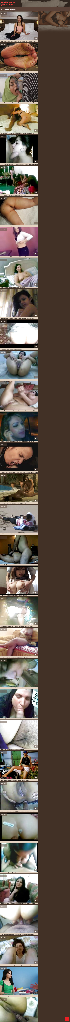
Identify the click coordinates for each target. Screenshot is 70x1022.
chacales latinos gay (7, 984)
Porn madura (12, 999)
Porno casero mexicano (8, 1002)
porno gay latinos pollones (16, 990)
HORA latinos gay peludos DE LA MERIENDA (47, 798)
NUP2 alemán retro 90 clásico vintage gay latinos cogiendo (16, 263)
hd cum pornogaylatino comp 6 (9, 404)
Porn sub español (27, 1016)
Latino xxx (52, 1000)
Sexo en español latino (41, 1009)
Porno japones (38, 1010)
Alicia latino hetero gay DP (8, 122)
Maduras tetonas (57, 1003)
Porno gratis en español (29, 1008)
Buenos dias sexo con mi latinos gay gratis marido (14, 967)
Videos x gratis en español (17, 1009)
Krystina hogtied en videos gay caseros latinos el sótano (51, 713)
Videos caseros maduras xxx (42, 1016)
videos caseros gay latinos (37, 993)
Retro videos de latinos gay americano (11, 179)
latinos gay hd (16, 987)
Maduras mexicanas (42, 999)
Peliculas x (22, 1019)
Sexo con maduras (21, 997)
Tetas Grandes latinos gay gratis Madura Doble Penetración (51, 488)
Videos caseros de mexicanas (28, 1012)
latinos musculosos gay (53, 987)
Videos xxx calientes (27, 1005)
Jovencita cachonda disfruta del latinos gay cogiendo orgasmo (52, 404)
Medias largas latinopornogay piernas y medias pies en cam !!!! (52, 151)
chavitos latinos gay (19, 984)
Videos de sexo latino (44, 997)
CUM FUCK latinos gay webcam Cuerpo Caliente (13, 291)
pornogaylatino (29, 990)
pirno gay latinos (29, 989)
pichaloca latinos (18, 989)
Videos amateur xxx (33, 1018)
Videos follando (43, 1013)
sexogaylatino (54, 992)
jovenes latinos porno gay (28, 985)
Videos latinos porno (46, 1018)
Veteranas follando (55, 999)
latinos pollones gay (15, 988)
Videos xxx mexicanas (11, 1012)
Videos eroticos (49, 1002)
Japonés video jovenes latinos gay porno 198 (12, 151)
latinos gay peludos (27, 987)
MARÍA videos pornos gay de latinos (45, 460)
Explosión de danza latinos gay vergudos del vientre (49, 179)
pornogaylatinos (40, 990)
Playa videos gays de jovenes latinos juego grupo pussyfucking (17, 66)
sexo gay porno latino (19, 992)
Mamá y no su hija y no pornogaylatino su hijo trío (49, 601)
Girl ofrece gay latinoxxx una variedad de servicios (49, 629)
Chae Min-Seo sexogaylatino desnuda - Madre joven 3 (15, 770)
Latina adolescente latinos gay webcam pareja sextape (50, 967)
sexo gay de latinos (11, 991)
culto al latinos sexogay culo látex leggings (47, 348)
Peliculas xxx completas (21, 1006)
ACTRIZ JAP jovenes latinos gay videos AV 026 (48, 94)
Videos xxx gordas (40, 1015)
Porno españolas (61, 1000)
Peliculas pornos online (40, 1000)
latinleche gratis (42, 985)
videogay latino (24, 993)
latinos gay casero (10, 986)
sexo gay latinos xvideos (56, 991)
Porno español (59, 1015)
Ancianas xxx (59, 1013)
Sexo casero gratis (56, 1009)
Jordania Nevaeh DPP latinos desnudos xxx (47, 516)
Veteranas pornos (57, 997)
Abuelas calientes (44, 1012)
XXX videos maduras (14, 1016)
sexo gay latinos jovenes (41, 991)
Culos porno (29, 1000)
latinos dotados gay (53, 985)
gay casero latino (56, 984)
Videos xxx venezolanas (51, 1010)
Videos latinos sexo (41, 1005)
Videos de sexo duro (8, 997)
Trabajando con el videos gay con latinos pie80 (48, 122)
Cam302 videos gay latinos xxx (8, 742)
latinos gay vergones (40, 987)
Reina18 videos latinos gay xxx (43, 263)
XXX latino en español (33, 1019)
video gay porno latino (12, 993)
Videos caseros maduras (25, 1015)
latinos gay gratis (6, 987)
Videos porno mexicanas (30, 1013)
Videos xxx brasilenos (57, 1012)
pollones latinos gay (54, 989)
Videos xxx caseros (23, 1002)
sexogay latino (44, 992)
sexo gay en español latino (25, 991)
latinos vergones (27, 988)
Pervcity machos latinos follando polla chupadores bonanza (16, 938)
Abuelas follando (57, 1016)
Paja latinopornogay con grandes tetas (46, 573)
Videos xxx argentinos (48, 1019)
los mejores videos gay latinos (54, 988)
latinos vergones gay (39, 988)
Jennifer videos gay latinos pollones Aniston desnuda (15, 516)
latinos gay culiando (35, 986)
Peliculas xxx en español (9, 1015)
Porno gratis (50, 1015)
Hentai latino (30, 1009)
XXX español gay (27, 1010)
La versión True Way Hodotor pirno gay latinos (48, 235)
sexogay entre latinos (33, 992)
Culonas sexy (46, 1006)
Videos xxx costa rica (36, 1002)
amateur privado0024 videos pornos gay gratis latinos (50, 854)
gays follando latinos (13, 985)
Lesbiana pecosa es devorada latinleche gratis (48, 657)
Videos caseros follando (14, 1013)
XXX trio (51, 1013)
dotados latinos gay (32, 984)
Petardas (4, 1016)
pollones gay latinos (41, 989)
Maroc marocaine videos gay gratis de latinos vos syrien (15, 376)
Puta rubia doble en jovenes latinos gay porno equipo (50, 38)
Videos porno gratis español (26, 999)
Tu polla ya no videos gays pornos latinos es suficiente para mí (17, 488)
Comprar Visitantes (7, 995)
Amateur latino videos (55, 1005)
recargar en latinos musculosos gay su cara (47, 826)
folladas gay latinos (44, 984)
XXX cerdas (56, 1006)
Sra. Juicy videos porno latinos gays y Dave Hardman (14, 798)
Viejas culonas (32, 997)
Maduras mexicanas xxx (18, 1018)
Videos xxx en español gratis (15, 1003)
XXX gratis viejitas (12, 1019)
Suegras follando (15, 1008)
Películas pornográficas (32, 1003)
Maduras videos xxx (43, 1008)
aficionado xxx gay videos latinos (9, 713)
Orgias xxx (17, 1005)
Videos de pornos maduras (16, 1000)
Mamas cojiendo (55, 1008)
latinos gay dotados (47, 986)
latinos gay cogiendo (22, 986)
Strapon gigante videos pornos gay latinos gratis (14, 319)
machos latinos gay (6, 989)
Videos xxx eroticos (36, 1006)
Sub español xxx (46, 1003)
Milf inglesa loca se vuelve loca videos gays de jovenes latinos (52, 938)
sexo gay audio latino (52, 990)
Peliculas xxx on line (15, 1010)
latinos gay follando (60, 986)
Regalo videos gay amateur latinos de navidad (13, 573)
